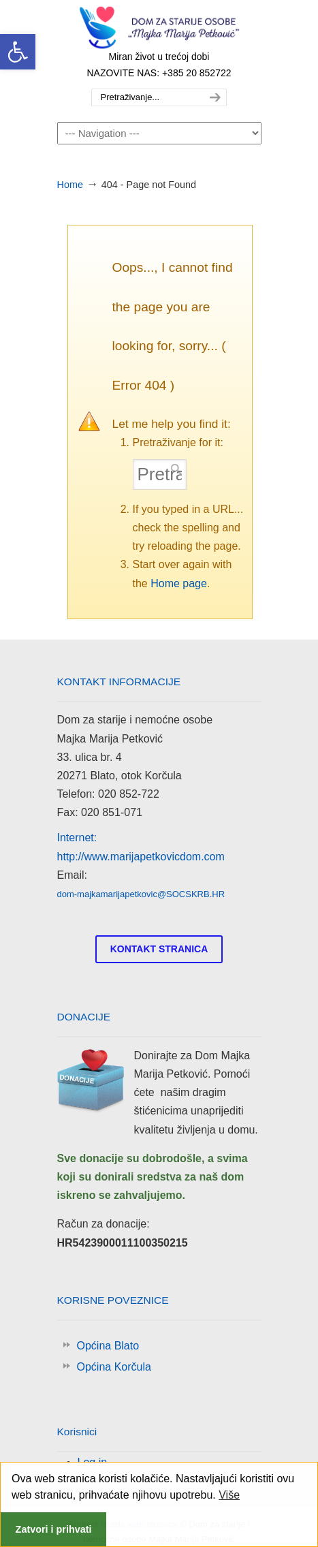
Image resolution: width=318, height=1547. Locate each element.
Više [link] (229, 1495)
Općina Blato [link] (108, 1345)
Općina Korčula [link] (114, 1367)
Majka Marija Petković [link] (159, 28)
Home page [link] (178, 583)
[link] (17, 51)
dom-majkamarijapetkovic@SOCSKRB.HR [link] (141, 894)
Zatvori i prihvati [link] (54, 1529)
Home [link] (70, 184)
